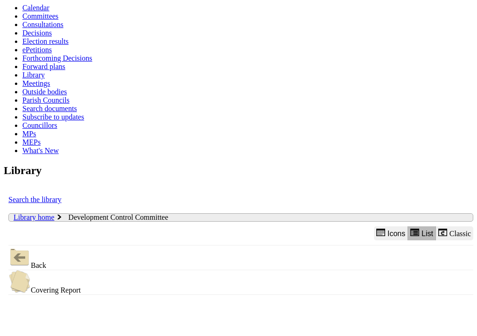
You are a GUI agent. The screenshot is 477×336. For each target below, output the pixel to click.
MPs (29, 134)
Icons (390, 233)
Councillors (39, 125)
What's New (40, 150)
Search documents (49, 108)
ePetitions (37, 50)
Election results (45, 41)
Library (33, 75)
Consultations (42, 24)
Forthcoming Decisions (57, 58)
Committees (40, 16)
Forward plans (43, 66)
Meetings (36, 83)
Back (27, 257)
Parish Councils (45, 100)
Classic (454, 233)
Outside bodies (44, 92)
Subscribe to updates (53, 117)
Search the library (35, 199)
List (421, 233)
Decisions (37, 33)
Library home (34, 217)
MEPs (31, 142)
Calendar (35, 8)
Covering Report (44, 282)
